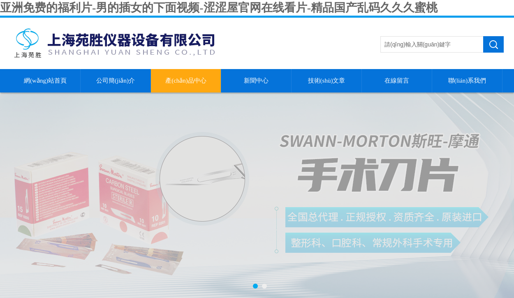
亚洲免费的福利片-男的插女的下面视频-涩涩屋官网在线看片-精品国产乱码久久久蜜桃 (219, 7)
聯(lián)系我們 (467, 80)
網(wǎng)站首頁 (45, 80)
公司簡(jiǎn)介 (115, 80)
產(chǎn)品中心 (185, 80)
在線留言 (396, 80)
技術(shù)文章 (326, 80)
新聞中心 (256, 80)
